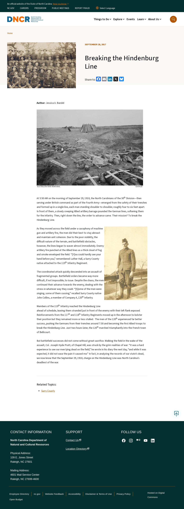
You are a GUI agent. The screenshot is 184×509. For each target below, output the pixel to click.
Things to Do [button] (101, 19)
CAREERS (24, 8)
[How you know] (60, 4)
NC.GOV (10, 8)
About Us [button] (153, 19)
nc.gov (37, 494)
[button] (173, 19)
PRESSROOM (40, 8)
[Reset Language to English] (97, 8)
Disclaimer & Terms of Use (98, 494)
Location (77, 448)
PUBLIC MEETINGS (60, 8)
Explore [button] (117, 19)
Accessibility (74, 494)
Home (10, 33)
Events (130, 19)
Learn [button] (140, 19)
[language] (107, 8)
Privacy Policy (124, 494)
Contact (73, 440)
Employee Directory (19, 494)
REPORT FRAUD (82, 8)
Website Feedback (54, 494)
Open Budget (16, 499)
